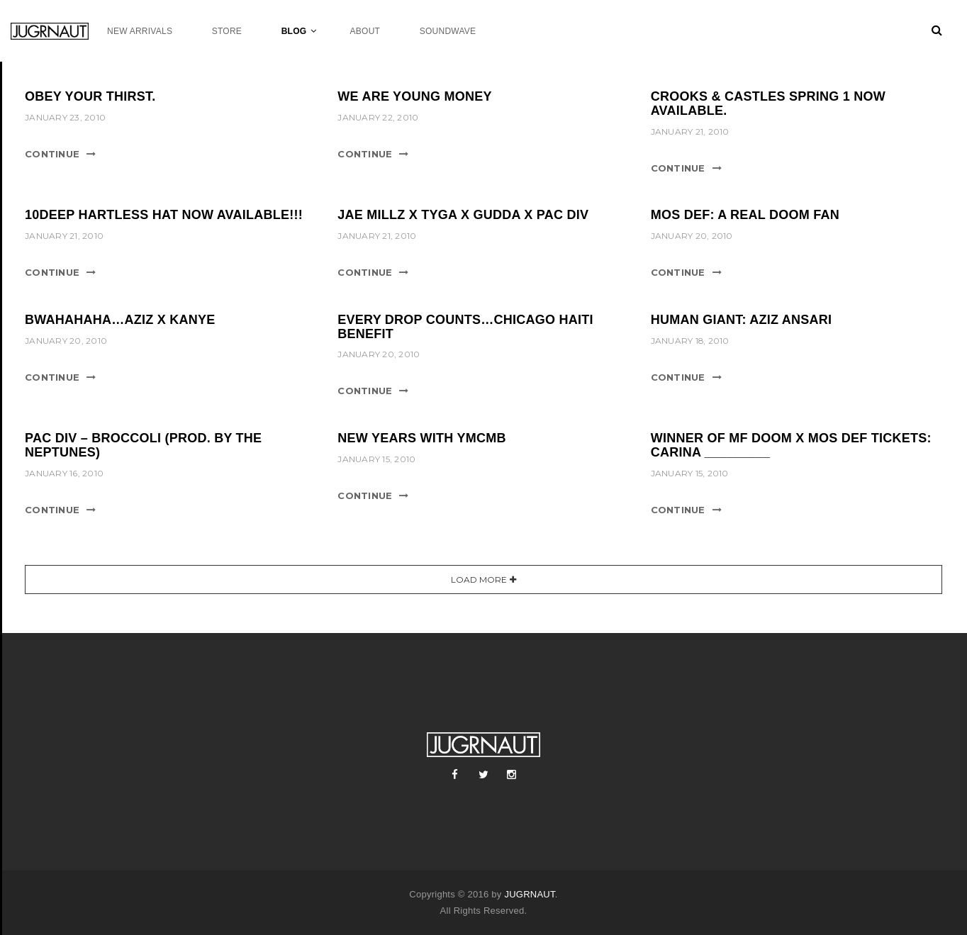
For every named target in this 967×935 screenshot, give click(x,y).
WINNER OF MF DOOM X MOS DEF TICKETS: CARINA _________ (791, 445)
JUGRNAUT (529, 894)
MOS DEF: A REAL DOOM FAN (745, 215)
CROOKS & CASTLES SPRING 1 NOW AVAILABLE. (768, 103)
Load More (479, 579)
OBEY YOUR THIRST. (90, 96)
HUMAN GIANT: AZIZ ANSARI (741, 320)
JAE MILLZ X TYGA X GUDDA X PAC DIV (462, 215)
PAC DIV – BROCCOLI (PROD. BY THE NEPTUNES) (143, 445)
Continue (52, 153)
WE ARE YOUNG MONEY (414, 96)
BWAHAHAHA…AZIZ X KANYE (120, 320)
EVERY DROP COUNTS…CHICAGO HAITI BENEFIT (465, 327)
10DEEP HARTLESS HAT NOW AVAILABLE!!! (164, 215)
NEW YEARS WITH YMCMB (421, 438)
